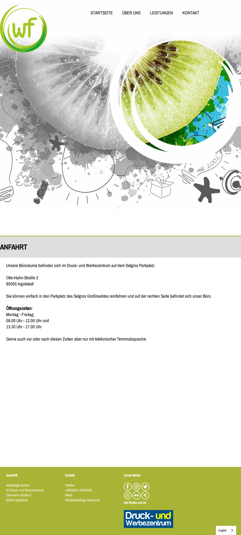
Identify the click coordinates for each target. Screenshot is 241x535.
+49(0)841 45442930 (78, 490)
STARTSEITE (102, 13)
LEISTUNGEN (161, 13)
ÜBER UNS (131, 13)
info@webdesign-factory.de (82, 500)
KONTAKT (190, 13)
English (222, 530)
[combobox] (226, 530)
